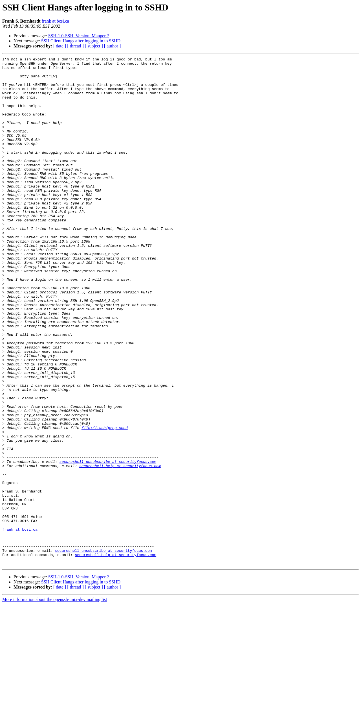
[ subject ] (94, 45)
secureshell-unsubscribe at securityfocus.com (108, 542)
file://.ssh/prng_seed (105, 502)
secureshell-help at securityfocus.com (120, 547)
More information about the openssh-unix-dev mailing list (54, 701)
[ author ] (112, 45)
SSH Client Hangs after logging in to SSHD (80, 40)
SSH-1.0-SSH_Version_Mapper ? (78, 35)
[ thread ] (75, 45)
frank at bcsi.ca (55, 21)
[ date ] (59, 45)
